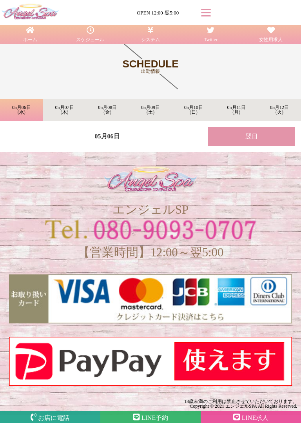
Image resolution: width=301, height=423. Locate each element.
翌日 (251, 136)
